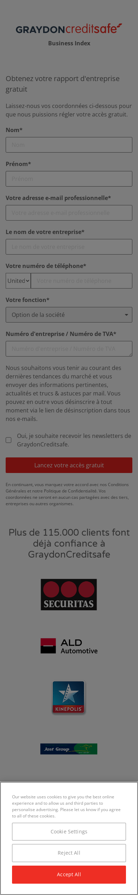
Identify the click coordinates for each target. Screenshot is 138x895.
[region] (69, 838)
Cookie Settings (69, 831)
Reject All (69, 852)
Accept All (69, 874)
